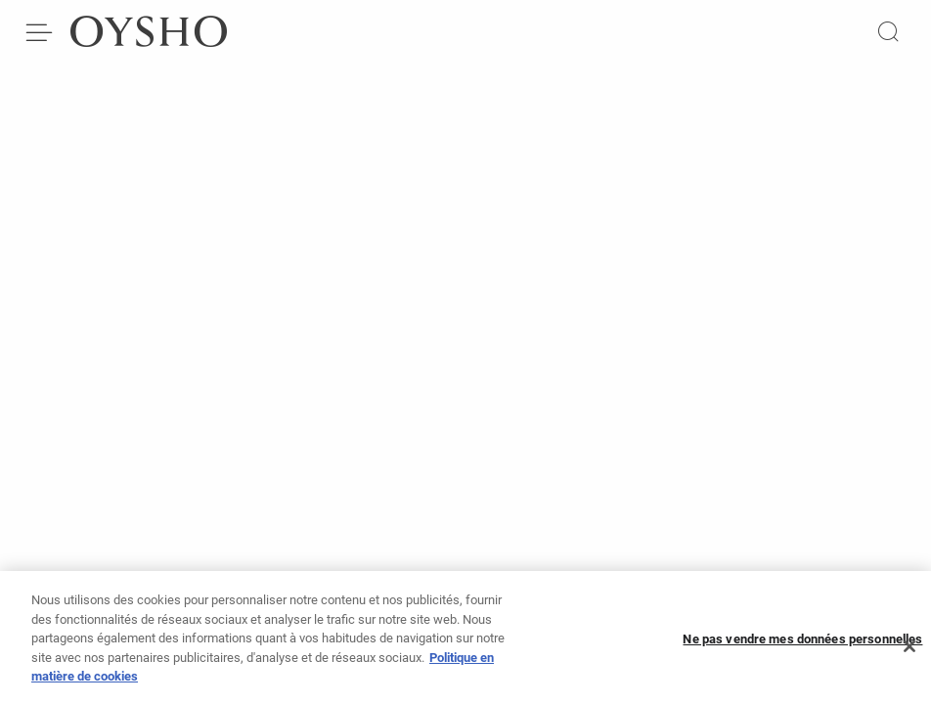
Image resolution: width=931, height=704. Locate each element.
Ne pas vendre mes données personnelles (802, 643)
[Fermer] (909, 651)
